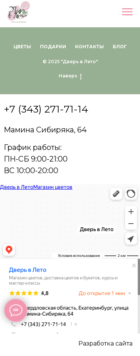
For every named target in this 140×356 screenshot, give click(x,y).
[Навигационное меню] (127, 12)
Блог (120, 46)
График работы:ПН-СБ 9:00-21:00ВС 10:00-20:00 (36, 159)
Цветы (22, 46)
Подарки (53, 46)
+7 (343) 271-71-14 (46, 109)
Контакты (89, 46)
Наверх (70, 76)
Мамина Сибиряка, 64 (45, 129)
